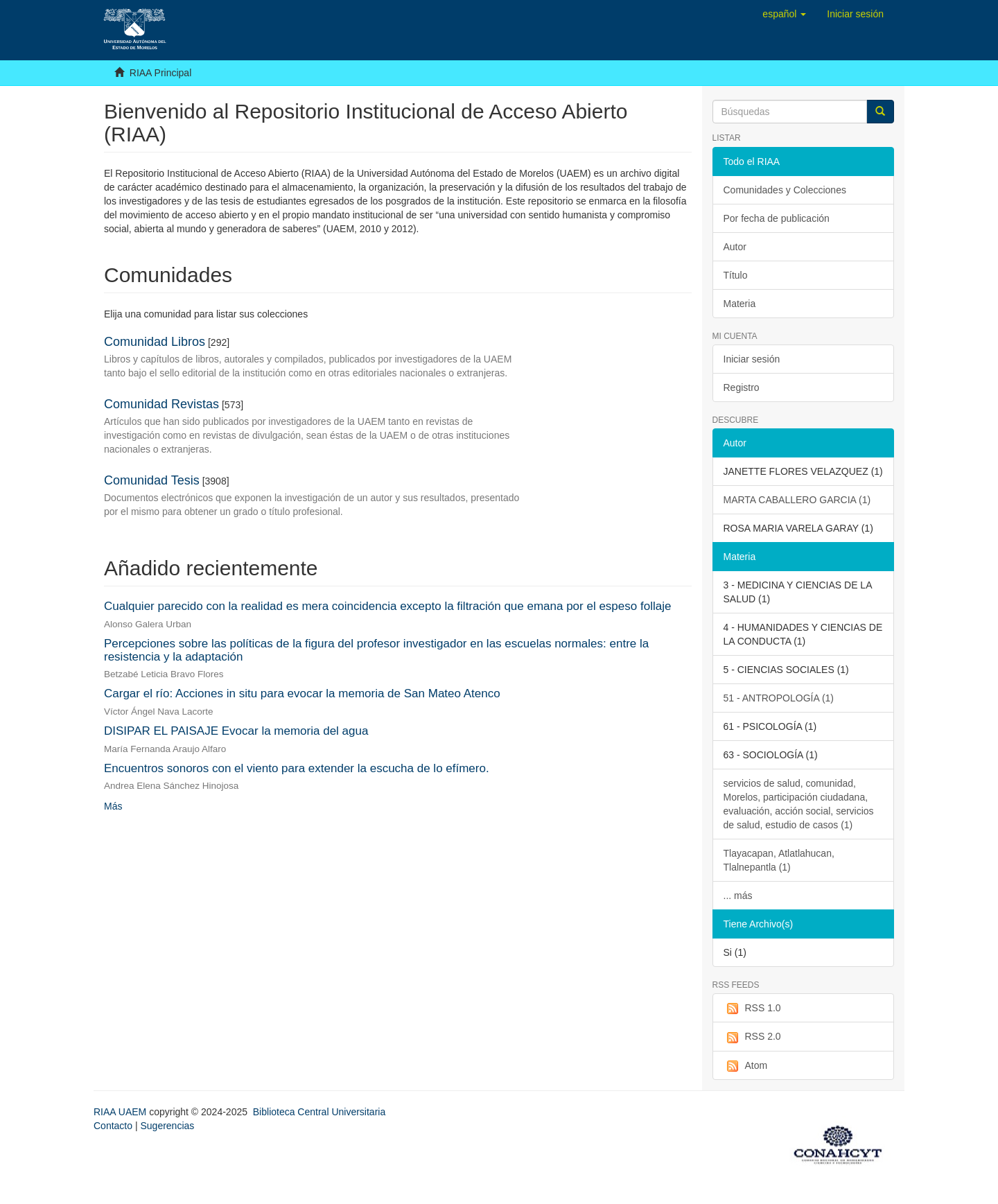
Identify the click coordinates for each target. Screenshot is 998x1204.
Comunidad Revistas (161, 404)
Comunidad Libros (154, 342)
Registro (742, 387)
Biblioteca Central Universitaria (319, 1111)
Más (113, 806)
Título (736, 275)
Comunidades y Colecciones (785, 189)
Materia (740, 303)
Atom (746, 1066)
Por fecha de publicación (777, 218)
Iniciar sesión (752, 359)
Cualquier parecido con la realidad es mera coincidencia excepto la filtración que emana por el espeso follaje (387, 606)
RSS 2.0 (752, 1037)
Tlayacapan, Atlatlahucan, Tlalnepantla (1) (779, 860)
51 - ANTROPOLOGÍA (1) (779, 698)
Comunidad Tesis (152, 480)
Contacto (113, 1125)
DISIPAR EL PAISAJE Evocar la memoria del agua (236, 731)
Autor (735, 246)
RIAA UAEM (121, 1111)
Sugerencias (167, 1125)
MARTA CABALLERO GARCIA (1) (797, 499)
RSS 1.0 (752, 1008)
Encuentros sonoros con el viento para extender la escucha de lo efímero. (296, 768)
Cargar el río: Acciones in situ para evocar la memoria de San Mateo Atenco (302, 693)
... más (738, 895)
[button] (784, 14)
